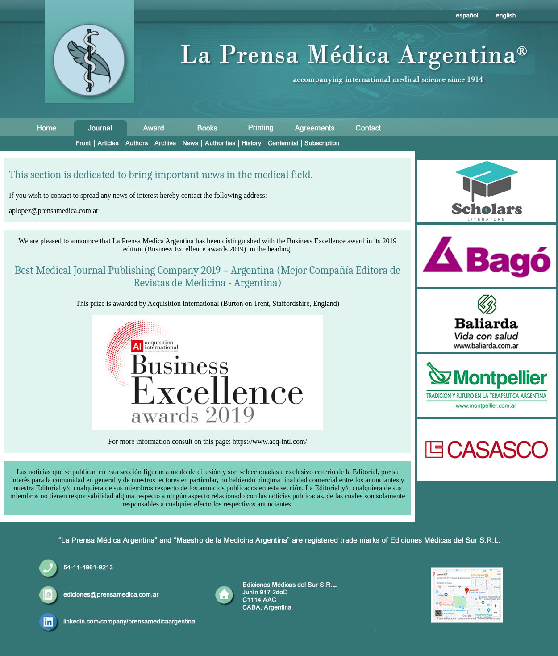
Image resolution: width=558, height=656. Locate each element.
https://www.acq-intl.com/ (270, 441)
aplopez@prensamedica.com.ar (53, 210)
